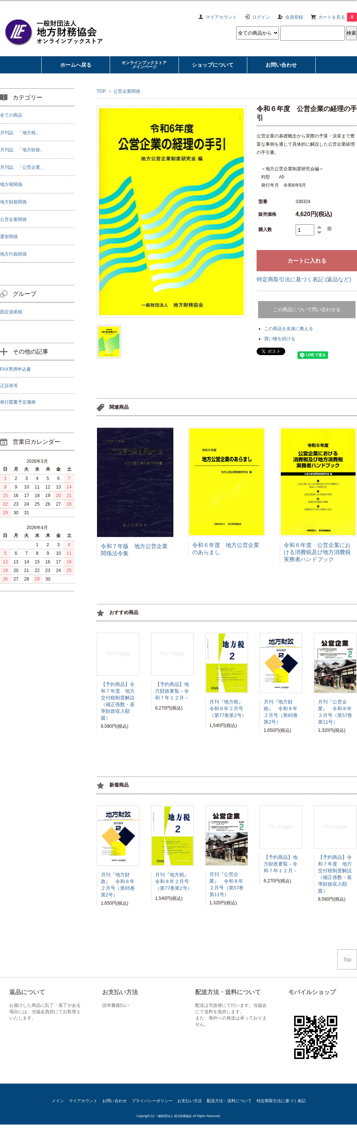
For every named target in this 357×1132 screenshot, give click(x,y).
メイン (58, 1100)
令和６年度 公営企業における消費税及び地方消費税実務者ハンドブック (317, 552)
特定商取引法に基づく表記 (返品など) (304, 279)
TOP (101, 91)
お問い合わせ (114, 1100)
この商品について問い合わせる (307, 309)
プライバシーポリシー (152, 1100)
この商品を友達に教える (288, 328)
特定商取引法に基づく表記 (281, 1100)
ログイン (261, 17)
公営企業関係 (126, 91)
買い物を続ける (279, 338)
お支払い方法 (189, 1100)
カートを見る (337, 17)
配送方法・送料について (229, 1100)
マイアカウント (221, 17)
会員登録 (294, 17)
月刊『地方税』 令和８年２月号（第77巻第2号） (228, 710)
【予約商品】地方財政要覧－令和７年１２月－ (172, 692)
